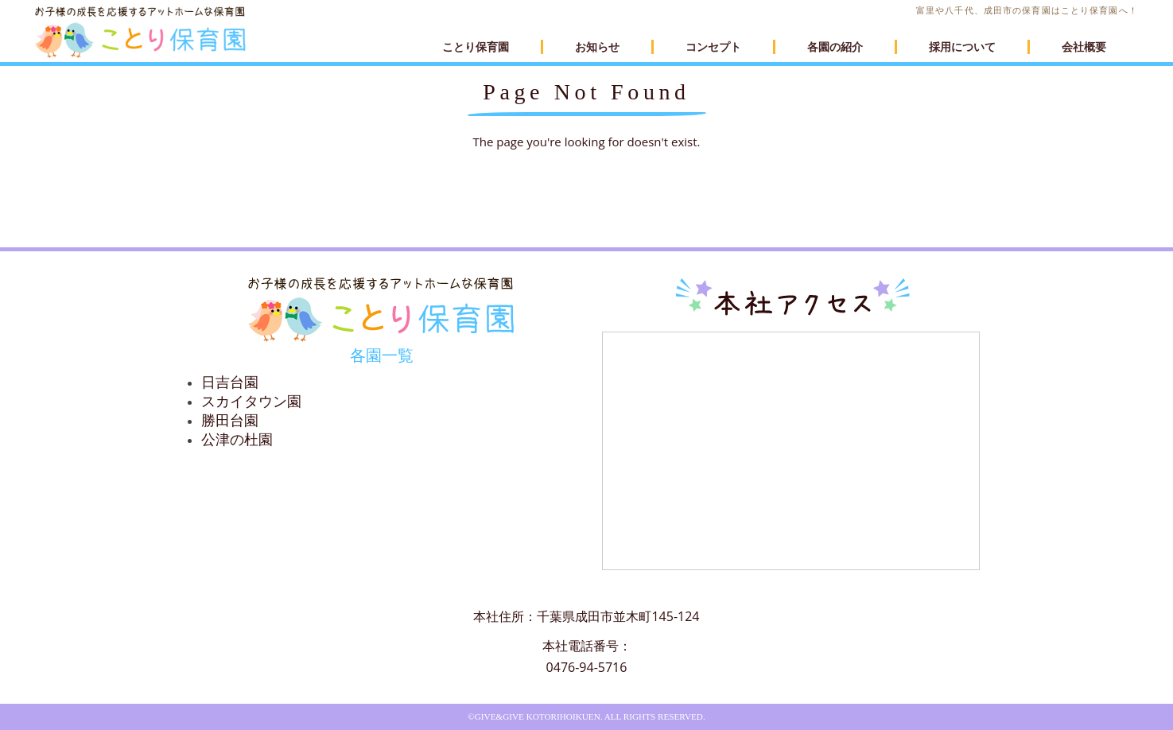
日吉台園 (229, 382)
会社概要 (1084, 46)
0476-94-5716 (586, 667)
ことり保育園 (475, 46)
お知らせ (597, 46)
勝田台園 (229, 421)
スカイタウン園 (251, 402)
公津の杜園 (237, 440)
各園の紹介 (835, 46)
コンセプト (713, 46)
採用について (962, 46)
